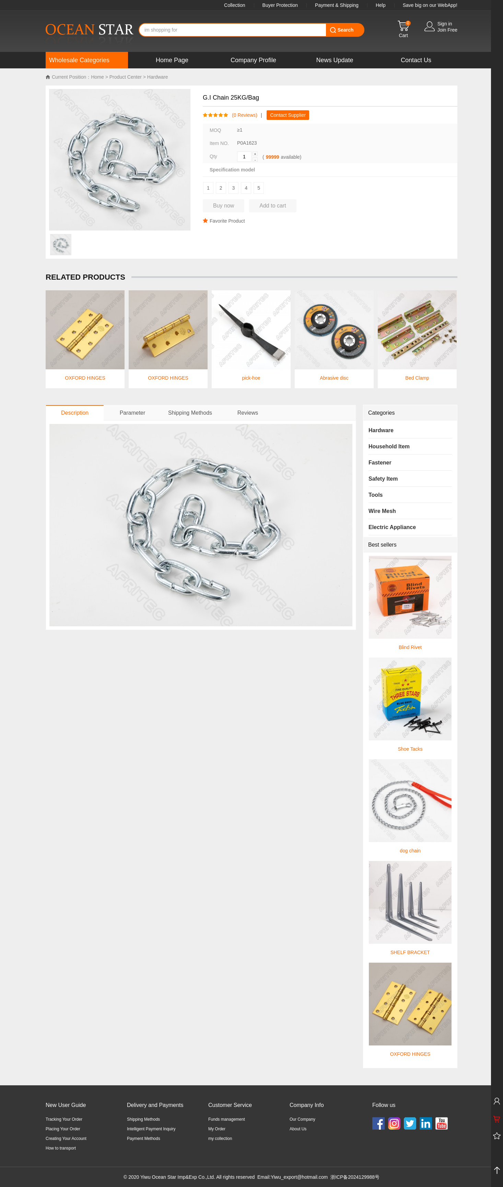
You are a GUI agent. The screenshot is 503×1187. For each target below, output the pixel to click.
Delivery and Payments (155, 1105)
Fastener (380, 463)
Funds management (226, 1119)
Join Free (447, 30)
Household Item (389, 446)
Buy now (223, 206)
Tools (376, 495)
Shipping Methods (143, 1119)
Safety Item (383, 479)
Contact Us (416, 60)
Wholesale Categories (79, 60)
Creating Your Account (66, 1138)
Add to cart (272, 206)
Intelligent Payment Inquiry (151, 1129)
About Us (298, 1129)
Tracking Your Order (64, 1119)
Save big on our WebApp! (430, 5)
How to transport (61, 1148)
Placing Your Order (63, 1129)
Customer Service (230, 1105)
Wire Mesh (382, 511)
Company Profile (253, 60)
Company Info (307, 1105)
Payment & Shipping (337, 5)
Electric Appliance (392, 527)
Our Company (302, 1119)
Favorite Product (224, 221)
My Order (216, 1129)
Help (381, 5)
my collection (220, 1138)
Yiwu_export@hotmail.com (299, 1177)
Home (97, 77)
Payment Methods (143, 1138)
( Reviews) (243, 115)
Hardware (157, 77)
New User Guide (66, 1105)
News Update (334, 60)
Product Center (125, 77)
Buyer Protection (280, 5)
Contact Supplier (288, 115)
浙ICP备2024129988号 (354, 1177)
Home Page (172, 60)
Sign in (444, 23)
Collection (234, 5)
